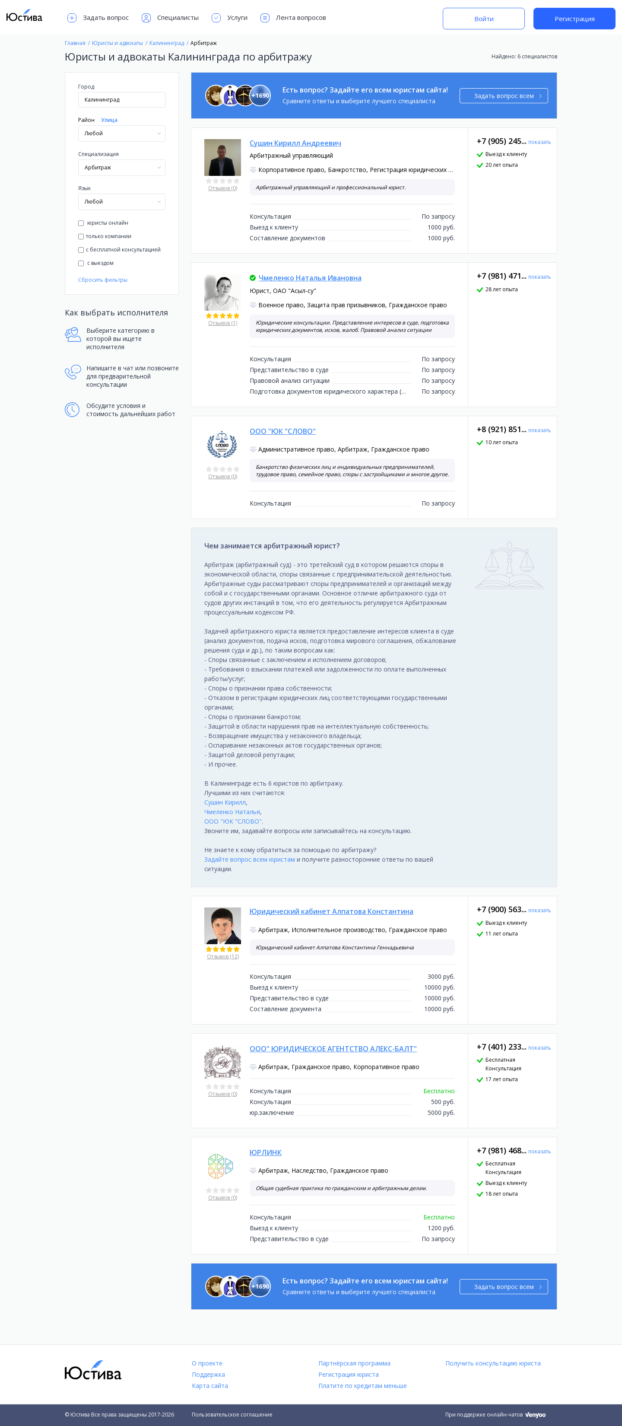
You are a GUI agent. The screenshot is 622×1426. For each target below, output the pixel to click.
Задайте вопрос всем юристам (249, 859)
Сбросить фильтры (102, 279)
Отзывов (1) (222, 323)
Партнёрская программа (354, 1363)
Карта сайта (210, 1385)
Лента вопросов (293, 18)
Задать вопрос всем (508, 96)
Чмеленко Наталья (232, 812)
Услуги (230, 18)
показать (539, 142)
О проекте (207, 1363)
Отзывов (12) (223, 956)
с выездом (96, 263)
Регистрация (575, 18)
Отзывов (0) (222, 188)
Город (86, 86)
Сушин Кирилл (225, 802)
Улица (109, 120)
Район (86, 120)
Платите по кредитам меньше (362, 1385)
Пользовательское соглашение (232, 1414)
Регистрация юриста (348, 1374)
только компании (104, 236)
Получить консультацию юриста (493, 1363)
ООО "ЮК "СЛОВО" (233, 821)
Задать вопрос (98, 18)
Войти (484, 18)
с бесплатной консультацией (119, 249)
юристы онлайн (103, 222)
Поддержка (208, 1374)
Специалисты (170, 18)
